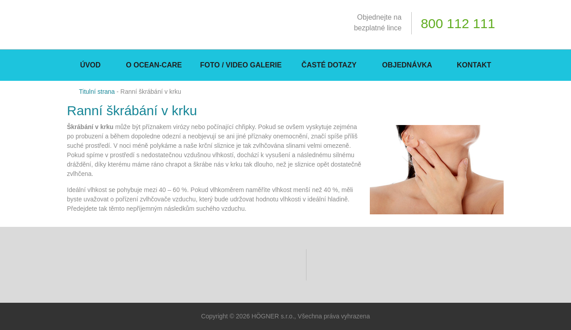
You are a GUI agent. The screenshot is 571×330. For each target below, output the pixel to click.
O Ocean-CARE (154, 65)
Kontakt (474, 65)
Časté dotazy (329, 65)
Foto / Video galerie (241, 65)
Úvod (90, 65)
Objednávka (407, 65)
